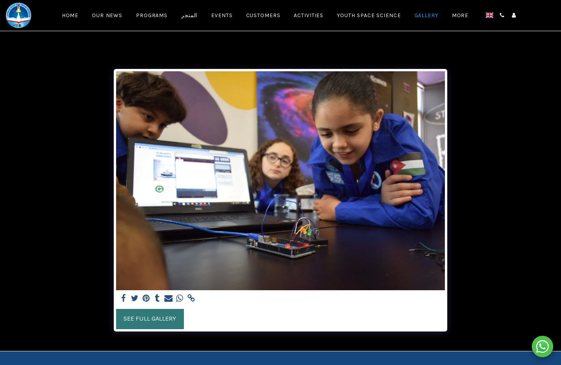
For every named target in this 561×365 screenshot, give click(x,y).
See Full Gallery (149, 318)
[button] (502, 15)
